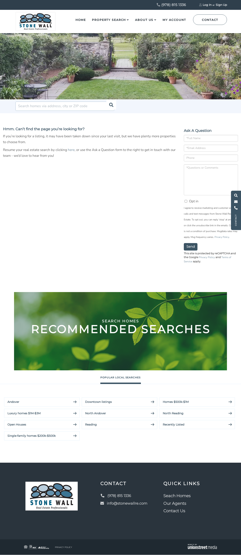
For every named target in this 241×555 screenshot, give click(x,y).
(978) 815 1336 (171, 5)
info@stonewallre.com (124, 503)
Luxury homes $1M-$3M (24, 413)
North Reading (173, 413)
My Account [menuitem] (174, 20)
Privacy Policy (222, 237)
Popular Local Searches (120, 377)
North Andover (95, 413)
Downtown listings (98, 402)
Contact (210, 20)
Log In (207, 5)
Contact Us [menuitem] (176, 511)
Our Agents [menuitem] (176, 503)
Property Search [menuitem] (109, 20)
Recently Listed (173, 425)
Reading (91, 425)
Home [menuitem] (80, 20)
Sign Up (221, 5)
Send (190, 246)
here (71, 150)
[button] (109, 106)
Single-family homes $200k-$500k (31, 436)
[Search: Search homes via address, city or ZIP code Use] (64, 106)
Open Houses (16, 425)
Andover (13, 402)
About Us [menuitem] (144, 20)
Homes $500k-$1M (176, 402)
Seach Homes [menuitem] (178, 496)
